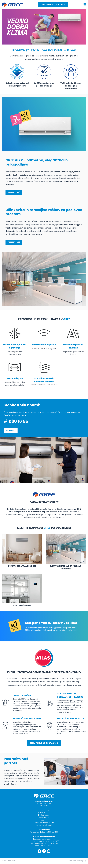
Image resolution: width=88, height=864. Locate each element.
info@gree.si (45, 815)
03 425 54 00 (45, 813)
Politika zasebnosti (44, 825)
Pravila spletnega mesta (44, 823)
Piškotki (44, 820)
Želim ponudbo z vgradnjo (53, 4)
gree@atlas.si (10, 784)
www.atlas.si (44, 817)
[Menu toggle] (84, 4)
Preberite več (14, 192)
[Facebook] (39, 851)
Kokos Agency (81, 861)
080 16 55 (16, 421)
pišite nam (10, 431)
